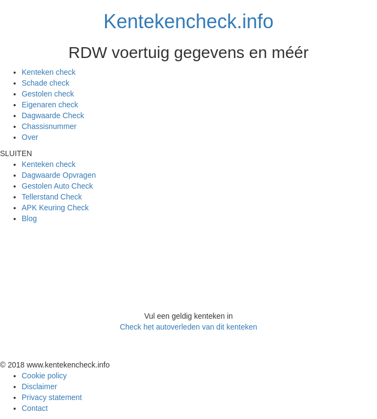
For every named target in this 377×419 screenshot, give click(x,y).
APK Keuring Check (55, 207)
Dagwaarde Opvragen (59, 175)
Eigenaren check (50, 104)
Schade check (45, 83)
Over (30, 137)
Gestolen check (48, 93)
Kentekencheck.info (188, 21)
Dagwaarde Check (53, 115)
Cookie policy (44, 375)
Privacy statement (52, 397)
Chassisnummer (49, 126)
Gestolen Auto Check (57, 186)
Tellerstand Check (52, 196)
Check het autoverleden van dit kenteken (188, 327)
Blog (29, 218)
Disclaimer (39, 386)
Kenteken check (49, 72)
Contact (35, 408)
